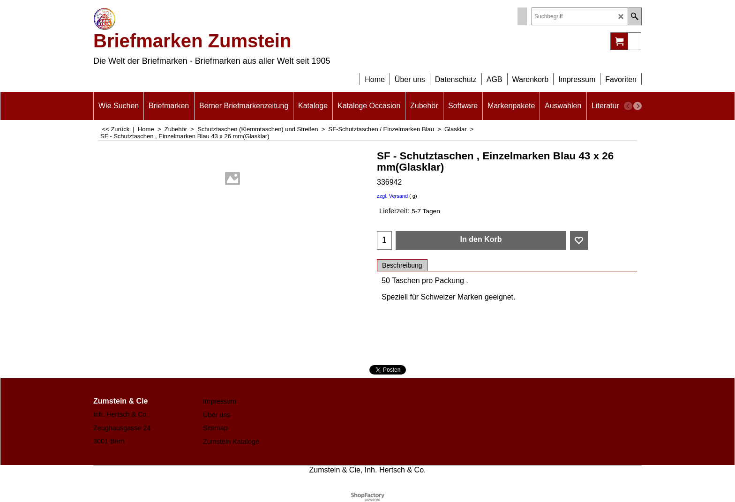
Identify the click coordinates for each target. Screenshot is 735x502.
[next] (637, 106)
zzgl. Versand (392, 196)
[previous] (628, 106)
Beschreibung (402, 265)
